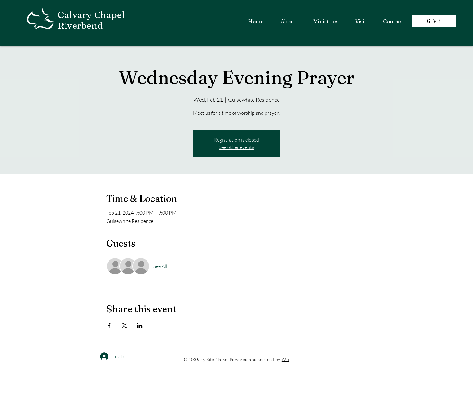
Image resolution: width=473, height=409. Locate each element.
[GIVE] (434, 21)
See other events (236, 147)
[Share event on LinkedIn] (140, 325)
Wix (285, 359)
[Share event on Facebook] (109, 325)
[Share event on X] (124, 325)
